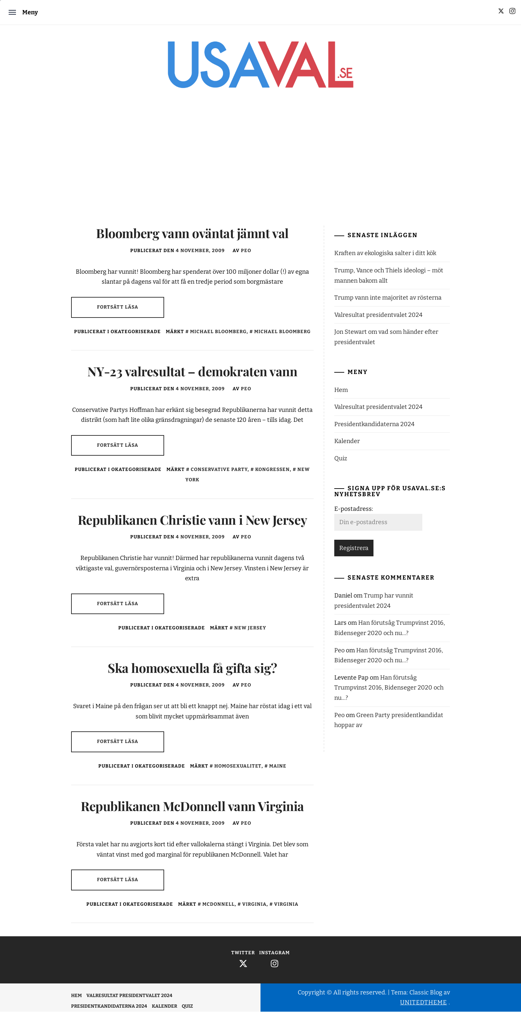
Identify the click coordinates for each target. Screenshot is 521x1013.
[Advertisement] (260, 164)
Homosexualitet (237, 767)
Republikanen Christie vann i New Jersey (192, 520)
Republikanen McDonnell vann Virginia (192, 807)
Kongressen (272, 471)
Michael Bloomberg (218, 333)
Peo (246, 252)
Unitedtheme (423, 1003)
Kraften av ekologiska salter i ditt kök (385, 254)
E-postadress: (353, 510)
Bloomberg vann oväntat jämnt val (192, 234)
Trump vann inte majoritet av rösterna (388, 299)
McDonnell (218, 905)
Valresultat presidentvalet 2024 (378, 316)
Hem (341, 391)
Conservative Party (219, 471)
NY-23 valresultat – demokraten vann (192, 372)
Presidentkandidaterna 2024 (374, 425)
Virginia (254, 905)
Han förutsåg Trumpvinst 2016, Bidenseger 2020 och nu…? (389, 689)
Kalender (347, 442)
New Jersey (250, 629)
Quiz (340, 459)
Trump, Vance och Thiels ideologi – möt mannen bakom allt (388, 277)
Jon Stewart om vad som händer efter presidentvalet (386, 338)
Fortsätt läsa (118, 308)
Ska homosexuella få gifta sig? (192, 669)
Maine (277, 767)
